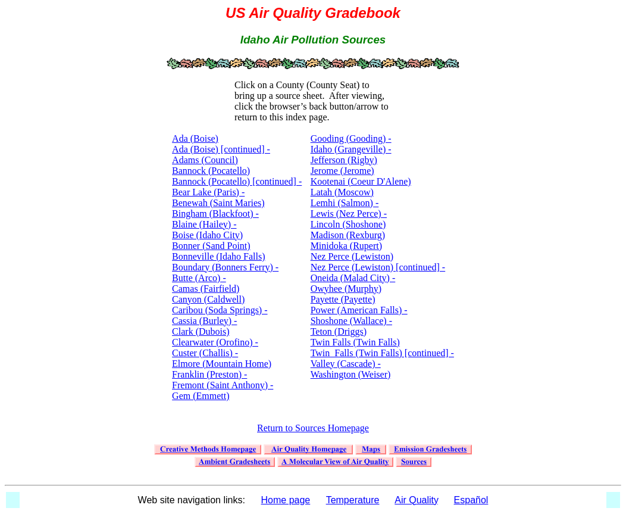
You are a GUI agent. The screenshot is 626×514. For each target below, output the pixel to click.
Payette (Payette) (343, 299)
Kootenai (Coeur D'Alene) (361, 181)
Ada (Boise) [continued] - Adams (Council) (221, 154)
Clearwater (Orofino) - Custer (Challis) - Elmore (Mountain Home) (221, 353)
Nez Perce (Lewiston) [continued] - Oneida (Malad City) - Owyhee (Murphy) (378, 278)
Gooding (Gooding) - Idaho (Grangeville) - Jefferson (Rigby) (351, 149)
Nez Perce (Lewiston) (352, 256)
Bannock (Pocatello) (211, 171)
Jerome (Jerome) (342, 171)
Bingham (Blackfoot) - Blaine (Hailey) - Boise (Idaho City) (215, 224)
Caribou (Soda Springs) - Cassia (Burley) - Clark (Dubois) (219, 321)
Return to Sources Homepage (313, 428)
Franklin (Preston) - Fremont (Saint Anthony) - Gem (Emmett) (222, 385)
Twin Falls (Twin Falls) (355, 342)
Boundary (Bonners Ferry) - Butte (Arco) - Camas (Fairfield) (225, 278)
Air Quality (416, 500)
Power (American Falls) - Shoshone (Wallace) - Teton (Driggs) (359, 321)
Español (471, 500)
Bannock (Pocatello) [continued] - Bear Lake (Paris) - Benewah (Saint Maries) (237, 192)
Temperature (353, 500)
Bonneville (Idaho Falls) (218, 256)
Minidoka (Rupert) (346, 246)
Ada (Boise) (195, 138)
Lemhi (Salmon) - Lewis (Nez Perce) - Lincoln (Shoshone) (349, 213)
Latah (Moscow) (342, 192)
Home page (286, 500)
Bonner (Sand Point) (211, 246)
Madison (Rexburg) (348, 235)
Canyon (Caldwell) (208, 299)
